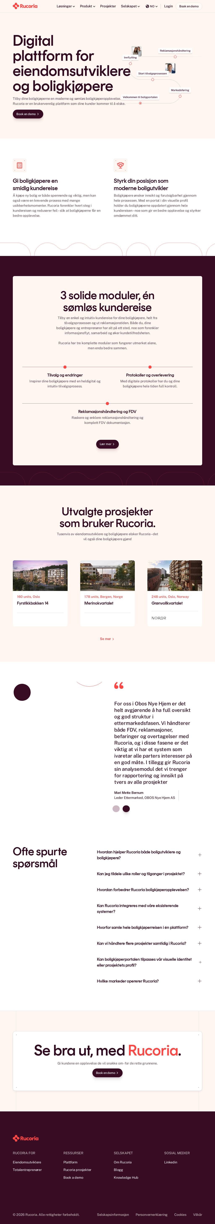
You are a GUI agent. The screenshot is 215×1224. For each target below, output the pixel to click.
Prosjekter (108, 6)
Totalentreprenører (27, 1170)
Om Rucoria (123, 1162)
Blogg (118, 1170)
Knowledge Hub (126, 1178)
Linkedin (170, 1162)
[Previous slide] (116, 808)
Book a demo (73, 1178)
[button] (65, 6)
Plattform (70, 1162)
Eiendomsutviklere (27, 1162)
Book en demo (189, 6)
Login (168, 6)
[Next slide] (126, 808)
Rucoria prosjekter (77, 1170)
